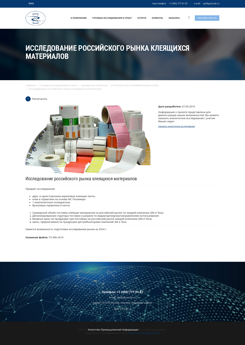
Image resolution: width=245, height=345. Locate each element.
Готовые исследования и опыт (112, 17)
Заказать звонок (207, 18)
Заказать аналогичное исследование (176, 126)
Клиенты (157, 17)
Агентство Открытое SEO (144, 333)
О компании (79, 17)
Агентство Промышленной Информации (113, 329)
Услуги (141, 17)
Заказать (174, 17)
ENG (31, 3)
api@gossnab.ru (211, 3)
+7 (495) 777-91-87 (178, 3)
